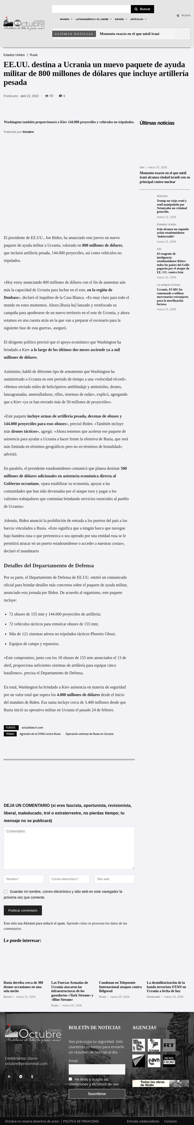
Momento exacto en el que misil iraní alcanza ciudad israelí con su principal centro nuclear (165, 177)
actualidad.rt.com (32, 726)
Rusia (34, 55)
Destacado (153, 995)
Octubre (28, 132)
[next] (187, 34)
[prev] (179, 34)
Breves (8, 995)
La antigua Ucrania (168, 283)
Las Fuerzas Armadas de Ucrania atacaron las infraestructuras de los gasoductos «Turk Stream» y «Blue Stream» (72, 990)
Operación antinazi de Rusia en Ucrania (90, 732)
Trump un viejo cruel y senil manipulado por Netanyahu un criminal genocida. (172, 205)
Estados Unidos (14, 55)
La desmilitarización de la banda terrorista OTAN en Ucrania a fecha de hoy (166, 986)
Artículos (162, 195)
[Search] (142, 9)
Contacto (170, 1120)
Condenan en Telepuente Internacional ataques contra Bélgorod (120, 986)
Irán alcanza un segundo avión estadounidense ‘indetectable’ (173, 232)
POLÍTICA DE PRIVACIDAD (81, 1120)
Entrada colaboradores (143, 1120)
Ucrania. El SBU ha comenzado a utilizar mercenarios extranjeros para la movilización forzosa (172, 296)
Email (73, 1059)
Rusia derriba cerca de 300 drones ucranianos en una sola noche (23, 986)
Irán (142, 167)
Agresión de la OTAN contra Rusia (40, 732)
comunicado (117, 576)
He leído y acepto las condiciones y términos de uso (94, 1080)
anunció (36, 519)
